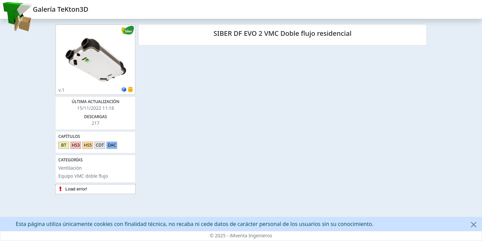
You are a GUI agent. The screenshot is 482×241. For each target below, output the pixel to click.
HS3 (76, 145)
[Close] (474, 224)
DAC (112, 145)
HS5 (88, 145)
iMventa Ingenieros (251, 235)
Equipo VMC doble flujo (83, 176)
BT (63, 145)
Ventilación (70, 168)
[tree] (95, 189)
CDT (100, 145)
